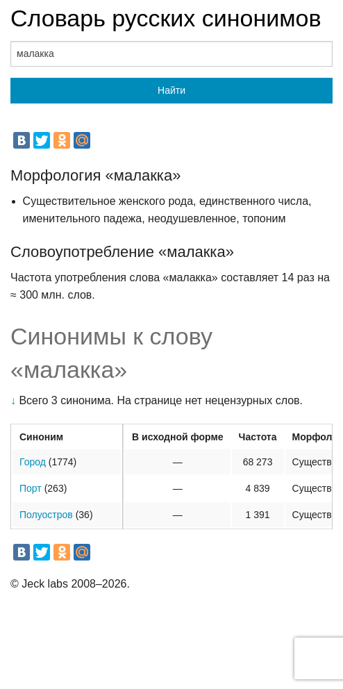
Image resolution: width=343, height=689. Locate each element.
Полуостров (46, 514)
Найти (171, 90)
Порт (30, 488)
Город (32, 461)
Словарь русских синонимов (165, 18)
